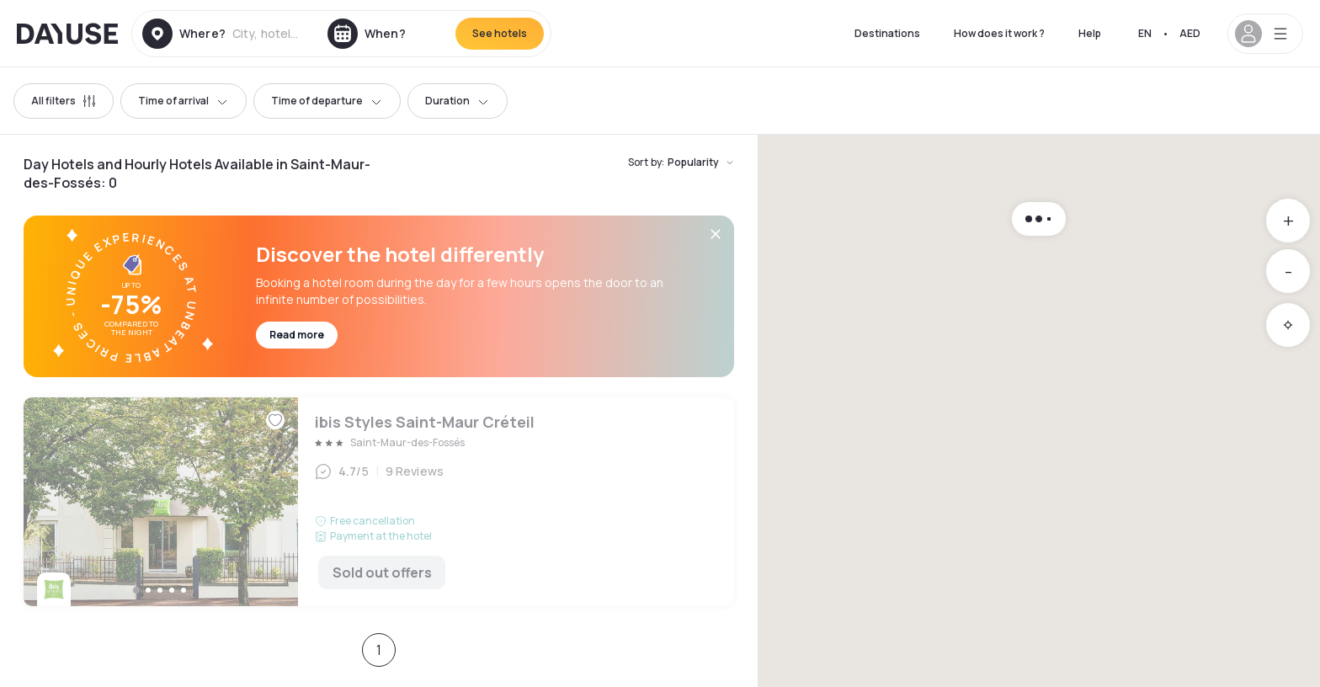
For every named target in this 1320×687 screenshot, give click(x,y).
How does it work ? (999, 33)
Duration (457, 100)
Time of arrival (183, 100)
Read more (296, 335)
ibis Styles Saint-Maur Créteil (379, 501)
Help (1089, 33)
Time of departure (327, 100)
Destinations (887, 33)
